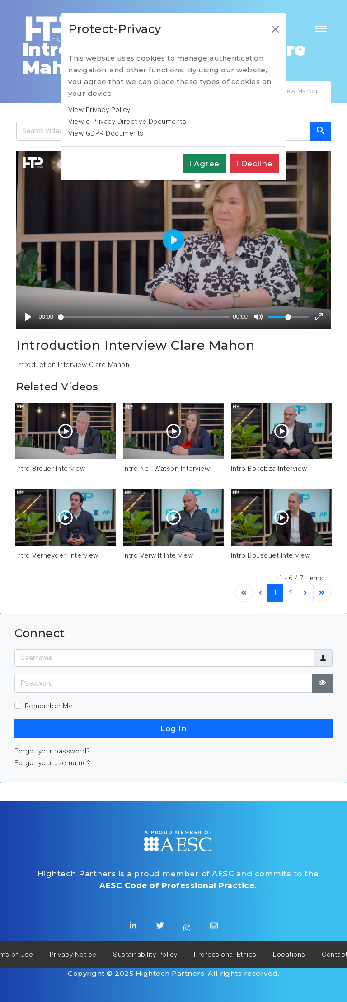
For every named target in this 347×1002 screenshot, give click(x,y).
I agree (204, 163)
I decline (254, 163)
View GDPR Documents (106, 133)
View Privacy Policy (99, 110)
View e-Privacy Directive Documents (127, 122)
